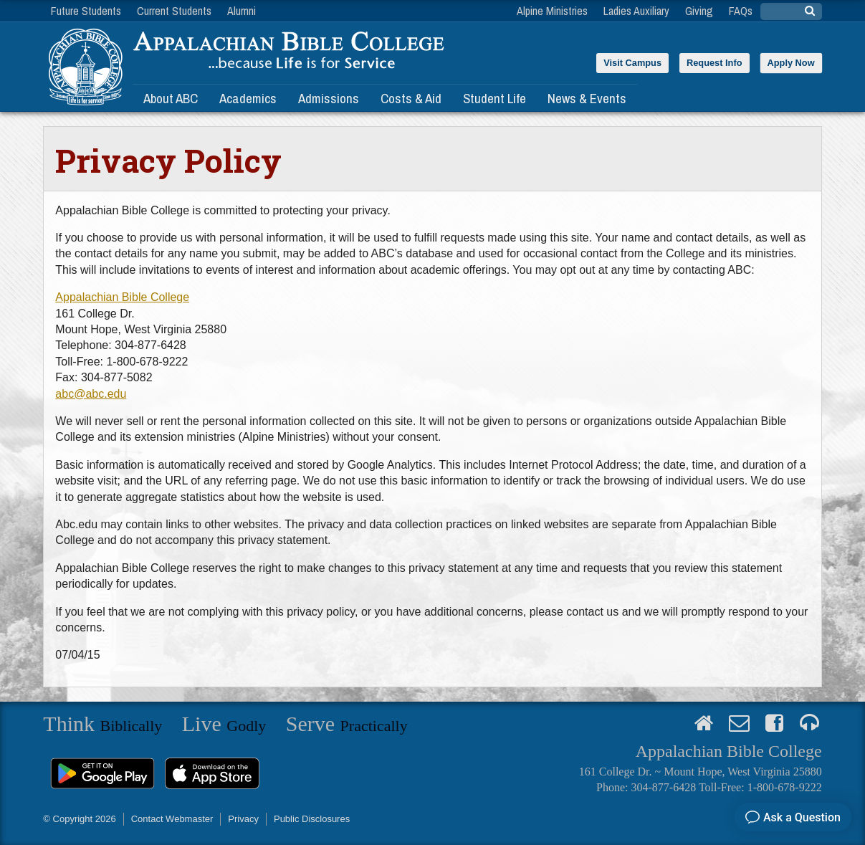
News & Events (587, 98)
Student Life (494, 98)
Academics (248, 98)
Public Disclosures (312, 818)
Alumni (241, 11)
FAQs (740, 11)
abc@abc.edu (90, 394)
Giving (699, 11)
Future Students (86, 11)
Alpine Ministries (552, 11)
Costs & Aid (411, 98)
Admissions (328, 98)
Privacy (243, 818)
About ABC (170, 98)
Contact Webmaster (172, 818)
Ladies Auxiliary (636, 11)
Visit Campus (632, 62)
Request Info (714, 62)
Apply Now (791, 62)
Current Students (174, 11)
